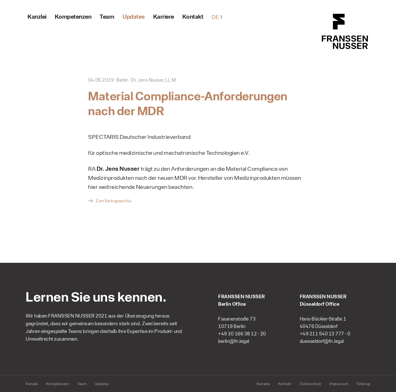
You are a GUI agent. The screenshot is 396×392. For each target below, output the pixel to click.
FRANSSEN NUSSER (345, 31)
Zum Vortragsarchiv (113, 200)
